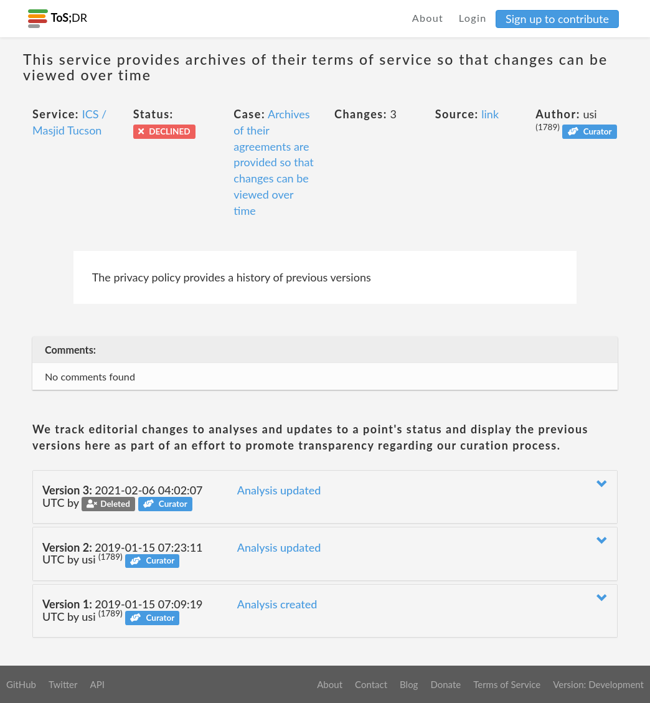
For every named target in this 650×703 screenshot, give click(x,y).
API (97, 684)
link (490, 114)
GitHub (21, 684)
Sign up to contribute (557, 19)
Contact (371, 684)
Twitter (63, 684)
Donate (445, 684)
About (428, 18)
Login (473, 18)
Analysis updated (279, 490)
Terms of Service (506, 684)
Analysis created (277, 604)
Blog (409, 684)
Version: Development (598, 684)
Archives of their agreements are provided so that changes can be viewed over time (273, 162)
